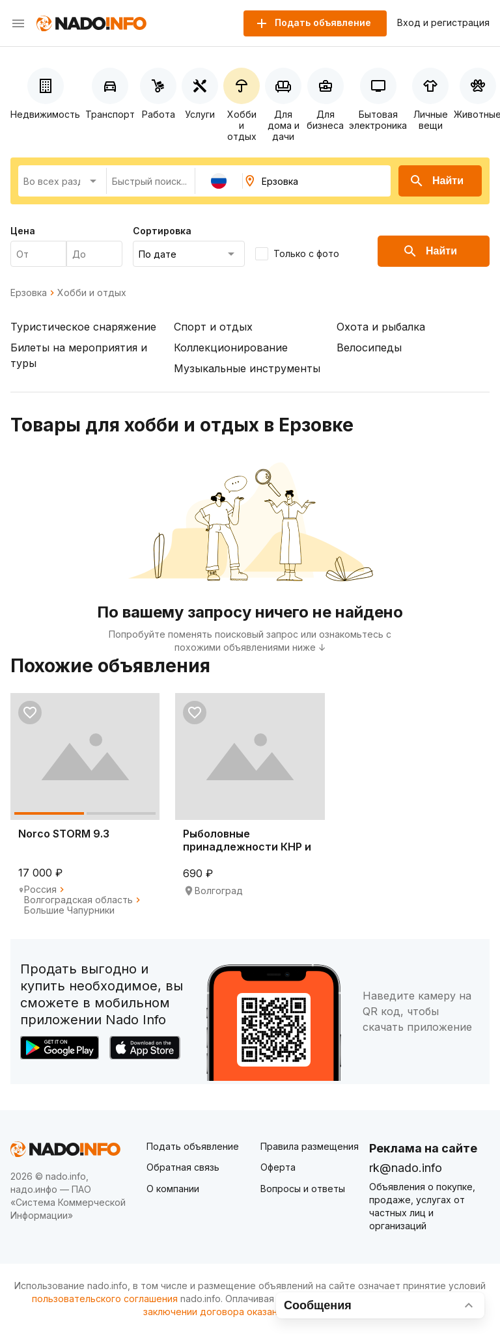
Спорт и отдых (213, 326)
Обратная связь (182, 1167)
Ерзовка (28, 293)
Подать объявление (192, 1146)
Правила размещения (309, 1146)
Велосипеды (369, 347)
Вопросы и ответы (302, 1188)
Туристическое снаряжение (83, 326)
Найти (436, 181)
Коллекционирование (231, 347)
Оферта (278, 1167)
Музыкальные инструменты (247, 368)
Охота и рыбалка (381, 326)
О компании (172, 1188)
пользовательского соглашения (105, 1298)
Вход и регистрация (443, 23)
